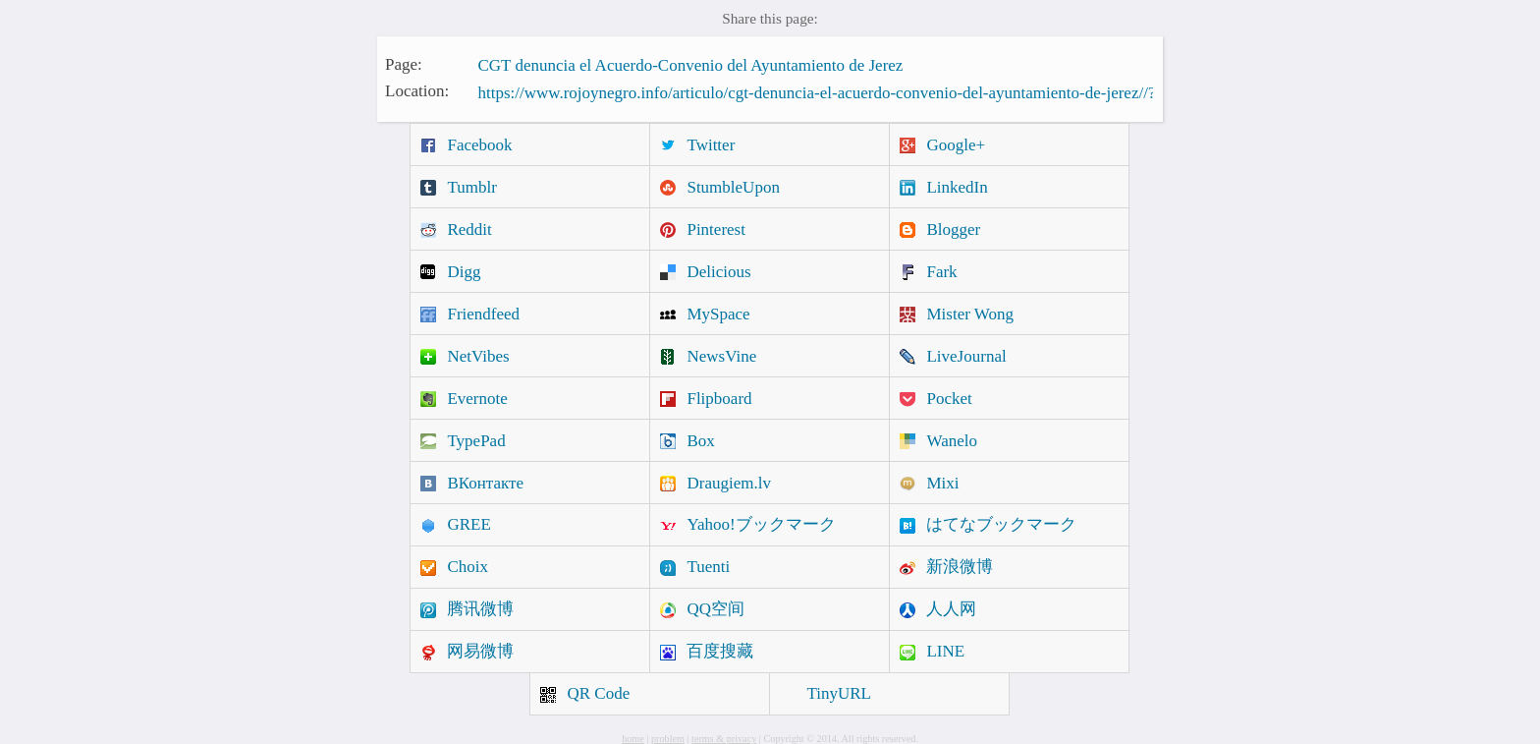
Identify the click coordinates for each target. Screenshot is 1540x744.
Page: (403, 63)
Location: (417, 91)
